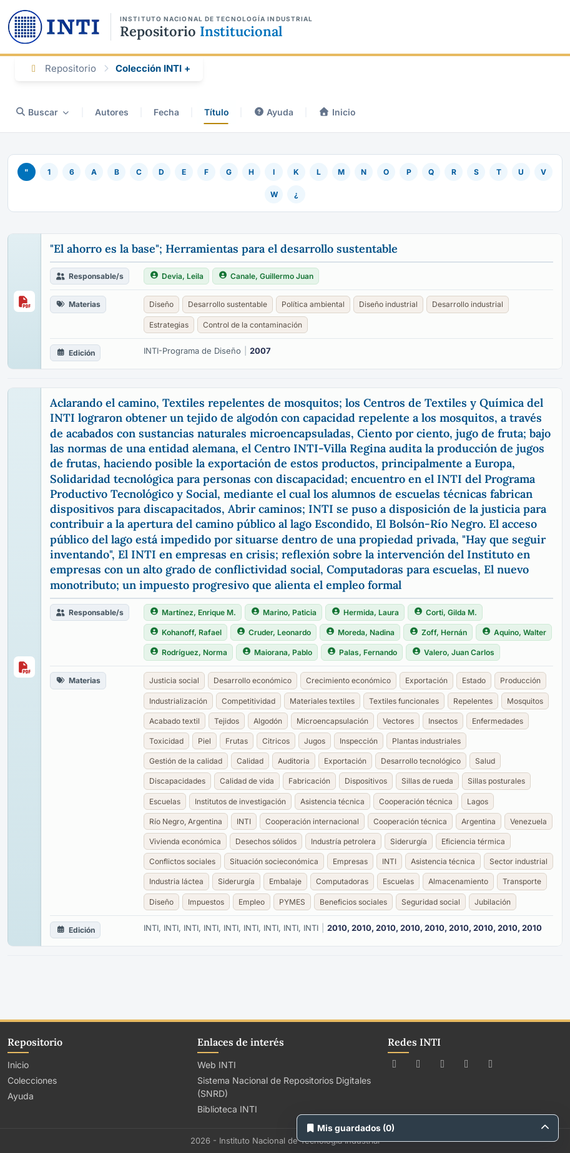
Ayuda (275, 112)
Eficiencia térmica (473, 841)
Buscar (42, 112)
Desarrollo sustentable (227, 304)
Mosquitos (525, 701)
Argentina (478, 821)
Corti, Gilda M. (445, 612)
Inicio (339, 112)
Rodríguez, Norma (188, 652)
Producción (520, 680)
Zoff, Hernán (438, 632)
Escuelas (164, 801)
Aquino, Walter (513, 632)
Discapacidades (177, 781)
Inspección (359, 741)
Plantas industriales (426, 741)
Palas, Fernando (362, 652)
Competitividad (248, 701)
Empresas (350, 861)
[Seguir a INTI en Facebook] (418, 1063)
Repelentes (473, 701)
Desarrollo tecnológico (421, 761)
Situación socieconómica (274, 861)
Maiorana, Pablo (277, 652)
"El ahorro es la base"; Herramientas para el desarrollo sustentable (224, 248)
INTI (244, 821)
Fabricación (309, 781)
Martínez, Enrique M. (192, 612)
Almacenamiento (458, 881)
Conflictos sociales (182, 861)
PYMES (292, 902)
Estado (474, 680)
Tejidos (226, 721)
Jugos (314, 741)
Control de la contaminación (252, 324)
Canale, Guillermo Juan (265, 276)
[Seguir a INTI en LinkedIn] (491, 1063)
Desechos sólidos (266, 841)
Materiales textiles (322, 701)
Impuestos (206, 902)
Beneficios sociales (353, 902)
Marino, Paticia (283, 612)
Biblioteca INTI (227, 1109)
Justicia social (174, 680)
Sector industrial (518, 861)
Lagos (477, 801)
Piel (204, 741)
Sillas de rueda (427, 781)
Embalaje (285, 881)
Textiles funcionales (404, 701)
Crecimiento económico (348, 680)
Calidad (250, 761)
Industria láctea (176, 881)
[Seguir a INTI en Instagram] (443, 1063)
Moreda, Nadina (360, 632)
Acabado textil (174, 721)
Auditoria (294, 761)
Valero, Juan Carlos (452, 652)
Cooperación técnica (416, 801)
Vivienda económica (185, 841)
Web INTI (216, 1064)
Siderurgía (408, 841)
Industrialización (178, 701)
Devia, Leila (176, 276)
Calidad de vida (247, 781)
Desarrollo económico (253, 680)
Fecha (167, 112)
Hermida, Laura (365, 612)
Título (217, 112)
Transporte (522, 881)
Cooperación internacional (312, 821)
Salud (485, 761)
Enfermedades (497, 721)
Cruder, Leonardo (273, 632)
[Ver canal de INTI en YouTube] (466, 1063)
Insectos (443, 721)
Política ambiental (313, 304)
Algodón (267, 721)
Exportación (426, 680)
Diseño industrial (388, 304)
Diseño (161, 304)
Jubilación (492, 902)
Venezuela (528, 821)
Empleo (251, 902)
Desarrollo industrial (467, 304)
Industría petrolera (343, 841)
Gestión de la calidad (185, 761)
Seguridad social (430, 902)
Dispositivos (366, 781)
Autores (112, 112)
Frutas (236, 741)
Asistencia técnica (332, 801)
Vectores (398, 721)
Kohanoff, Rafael (185, 632)
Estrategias (169, 324)
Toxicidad (166, 741)
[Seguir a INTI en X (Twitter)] (395, 1063)
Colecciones (32, 1080)
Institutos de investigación (240, 801)
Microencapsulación (332, 721)
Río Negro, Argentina (185, 821)
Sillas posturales (496, 781)
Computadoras (342, 881)
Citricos (276, 741)
